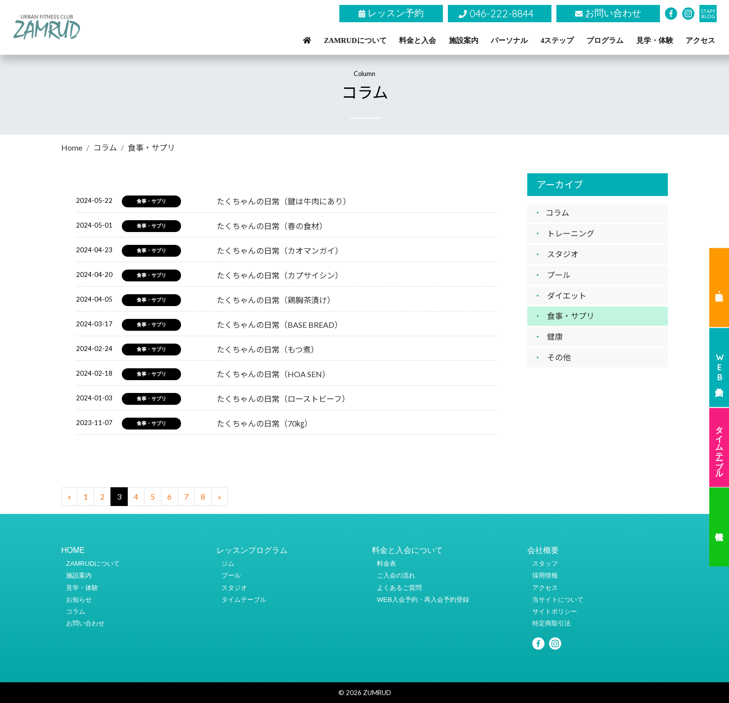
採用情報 (545, 575)
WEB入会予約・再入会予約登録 (423, 599)
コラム (105, 147)
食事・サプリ (570, 315)
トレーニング (570, 233)
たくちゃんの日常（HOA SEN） (273, 374)
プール (559, 274)
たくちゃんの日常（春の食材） (272, 226)
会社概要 (543, 550)
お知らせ (79, 599)
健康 (555, 336)
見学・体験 (654, 40)
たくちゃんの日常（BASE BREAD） (279, 324)
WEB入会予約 (720, 367)
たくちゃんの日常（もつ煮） (268, 349)
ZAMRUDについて (355, 40)
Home (71, 147)
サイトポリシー (554, 611)
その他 (559, 357)
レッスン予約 (391, 13)
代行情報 (719, 527)
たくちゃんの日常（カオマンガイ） (280, 250)
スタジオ (563, 254)
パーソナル (509, 40)
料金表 (386, 563)
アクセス (700, 40)
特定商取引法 (551, 623)
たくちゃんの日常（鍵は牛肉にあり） (284, 201)
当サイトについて (557, 599)
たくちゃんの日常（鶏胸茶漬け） (276, 300)
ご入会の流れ (396, 575)
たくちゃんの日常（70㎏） (264, 423)
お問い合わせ (608, 13)
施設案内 (463, 40)
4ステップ (557, 40)
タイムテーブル (720, 447)
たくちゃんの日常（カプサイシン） (280, 275)
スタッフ (545, 563)
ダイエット (566, 295)
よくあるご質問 (399, 587)
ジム (227, 563)
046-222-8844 (496, 13)
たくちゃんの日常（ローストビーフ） (283, 398)
